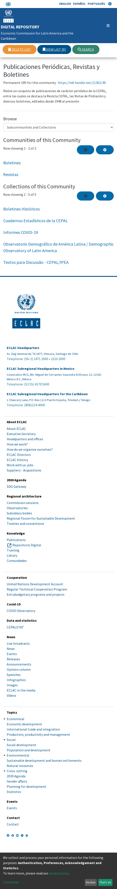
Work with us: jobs (20, 465)
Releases (13, 659)
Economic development (24, 724)
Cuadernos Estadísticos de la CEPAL (35, 220)
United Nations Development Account (35, 584)
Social (11, 739)
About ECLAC (16, 428)
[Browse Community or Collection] (58, 127)
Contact (13, 824)
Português (96, 4)
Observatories (17, 508)
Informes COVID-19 (20, 232)
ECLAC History (17, 460)
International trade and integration (33, 729)
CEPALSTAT (15, 627)
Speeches (14, 674)
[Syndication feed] (85, 149)
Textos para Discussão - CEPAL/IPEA (36, 262)
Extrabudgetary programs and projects (35, 594)
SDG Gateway (16, 486)
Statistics (14, 791)
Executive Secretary (21, 434)
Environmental (18, 755)
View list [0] (54, 49)
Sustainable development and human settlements (44, 760)
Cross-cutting (17, 771)
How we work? (17, 444)
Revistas (10, 174)
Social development (21, 745)
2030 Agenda (16, 776)
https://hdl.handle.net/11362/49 (82, 82)
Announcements (19, 664)
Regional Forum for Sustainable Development (41, 518)
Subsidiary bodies (19, 513)
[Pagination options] (105, 149)
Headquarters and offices (25, 439)
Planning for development (26, 786)
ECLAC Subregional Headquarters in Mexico (40, 369)
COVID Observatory (21, 610)
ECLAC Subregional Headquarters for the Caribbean (47, 394)
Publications (16, 540)
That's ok (105, 882)
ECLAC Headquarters (23, 348)
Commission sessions (23, 503)
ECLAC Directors (19, 454)
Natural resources (20, 765)
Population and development (28, 750)
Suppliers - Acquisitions (24, 470)
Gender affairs (17, 781)
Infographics (16, 680)
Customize (11, 882)
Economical (15, 719)
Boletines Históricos (21, 209)
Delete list (19, 49)
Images (12, 685)
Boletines (12, 162)
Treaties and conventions (25, 523)
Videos (11, 695)
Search (86, 49)
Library (12, 555)
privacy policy (59, 873)
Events (12, 654)
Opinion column (19, 669)
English (65, 4)
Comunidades (17, 560)
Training (13, 550)
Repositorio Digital (26, 545)
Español (79, 4)
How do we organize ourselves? (30, 449)
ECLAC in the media (21, 690)
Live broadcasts (18, 643)
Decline (91, 882)
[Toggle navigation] (105, 25)
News (11, 648)
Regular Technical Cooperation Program (37, 589)
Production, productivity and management (38, 734)
